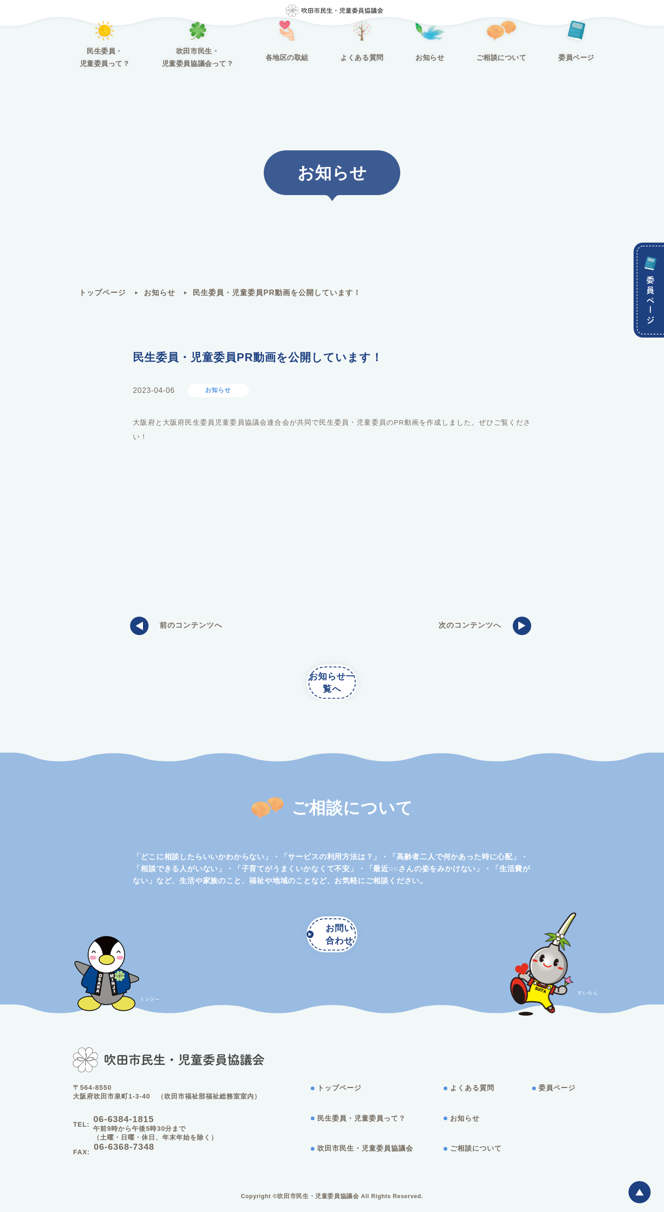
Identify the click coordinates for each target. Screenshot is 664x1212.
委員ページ (519, 65)
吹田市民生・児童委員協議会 (362, 1151)
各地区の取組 (295, 65)
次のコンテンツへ (482, 628)
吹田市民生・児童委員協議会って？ (224, 65)
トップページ (102, 292)
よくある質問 (353, 65)
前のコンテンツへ (178, 628)
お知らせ (405, 65)
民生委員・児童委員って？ (151, 65)
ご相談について (461, 65)
